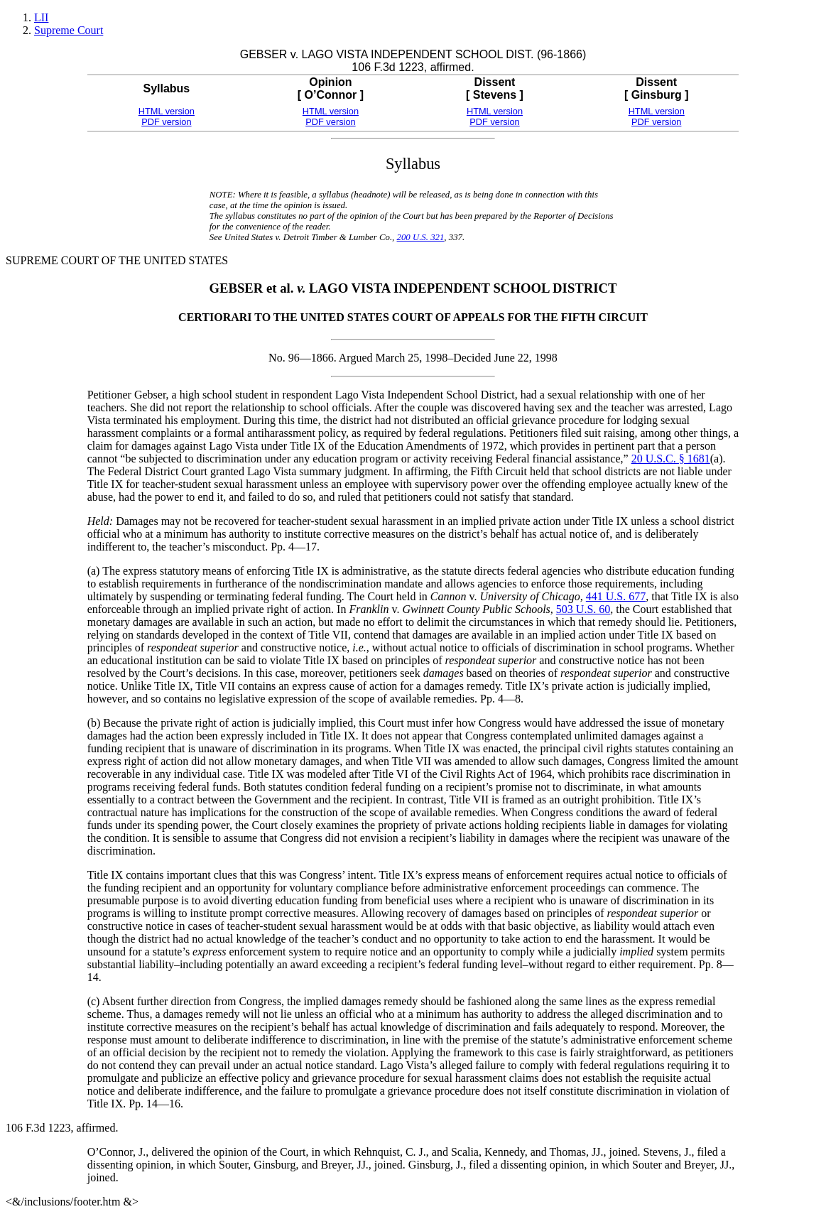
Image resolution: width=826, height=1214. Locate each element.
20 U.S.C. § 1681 (670, 458)
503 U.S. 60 (583, 609)
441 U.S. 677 (616, 596)
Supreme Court (68, 30)
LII (41, 17)
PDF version (166, 121)
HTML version (166, 111)
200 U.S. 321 (421, 237)
